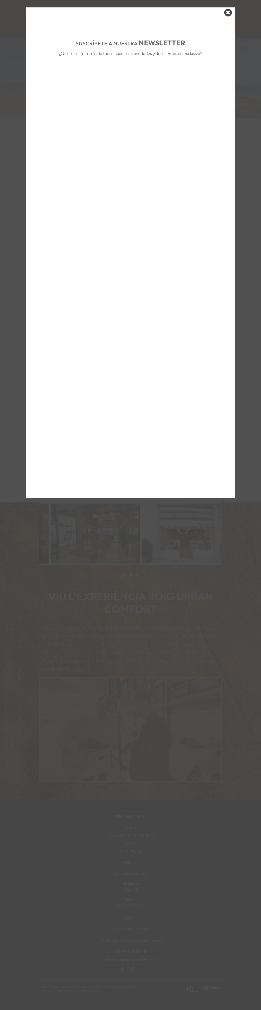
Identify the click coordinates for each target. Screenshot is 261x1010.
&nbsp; (130, 78)
